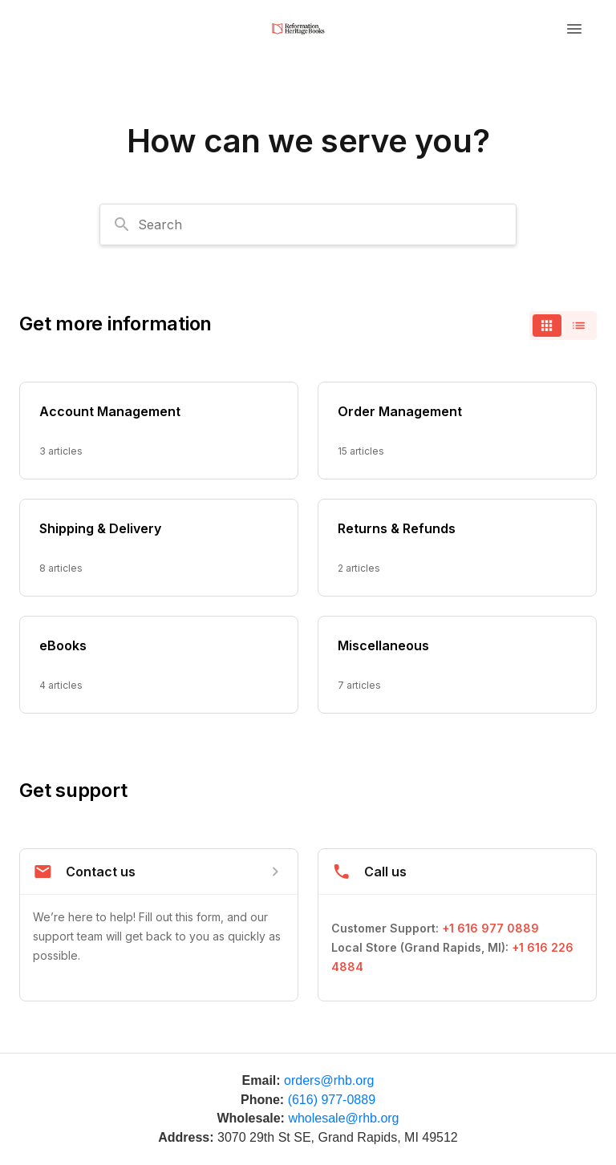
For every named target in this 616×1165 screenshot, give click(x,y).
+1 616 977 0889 (490, 928)
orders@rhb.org (329, 1080)
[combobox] (308, 224)
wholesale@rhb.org (343, 1118)
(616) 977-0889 (331, 1099)
